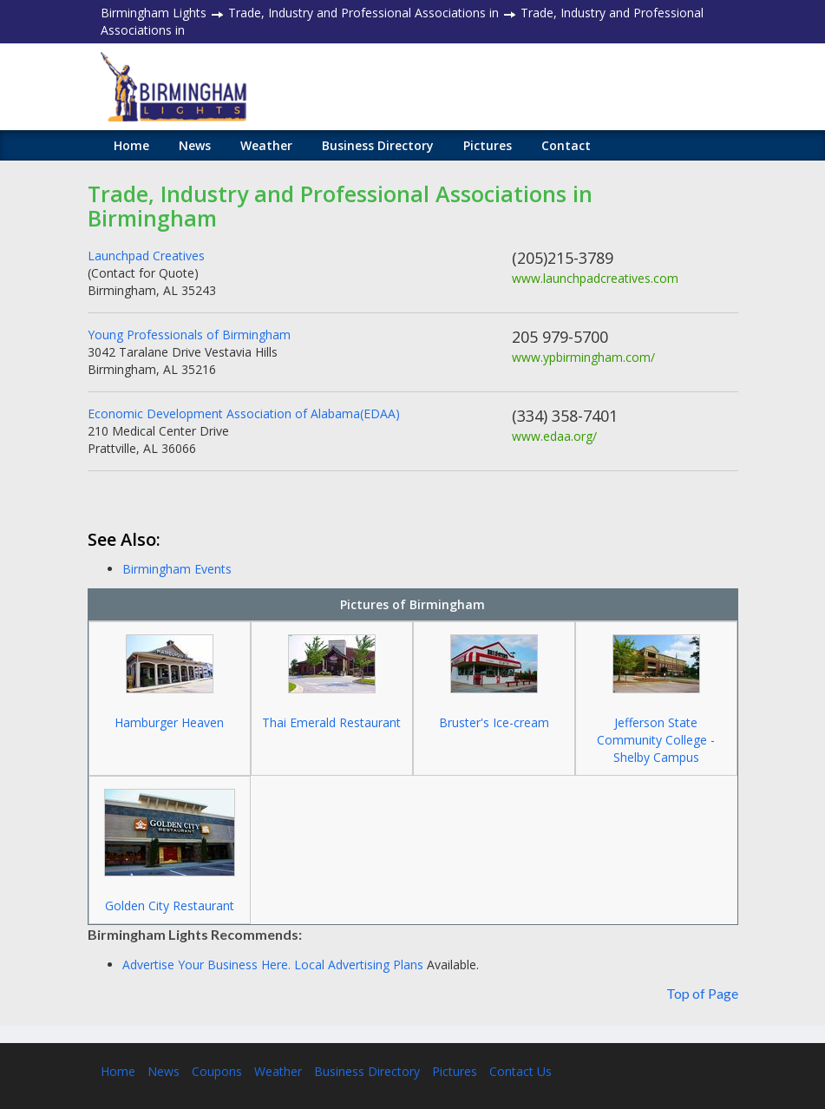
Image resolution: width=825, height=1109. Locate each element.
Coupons (217, 1071)
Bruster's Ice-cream (494, 722)
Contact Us (520, 1071)
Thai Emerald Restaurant (331, 722)
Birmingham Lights (153, 12)
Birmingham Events (177, 569)
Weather (266, 145)
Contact (566, 145)
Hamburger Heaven (169, 722)
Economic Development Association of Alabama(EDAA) (244, 413)
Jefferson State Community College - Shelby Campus (656, 739)
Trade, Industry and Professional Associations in (363, 12)
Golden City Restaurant (169, 905)
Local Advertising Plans (358, 964)
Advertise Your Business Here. (208, 964)
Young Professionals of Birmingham (189, 334)
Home (131, 145)
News (195, 145)
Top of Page (702, 993)
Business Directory (378, 145)
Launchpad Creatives (146, 255)
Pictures (487, 145)
